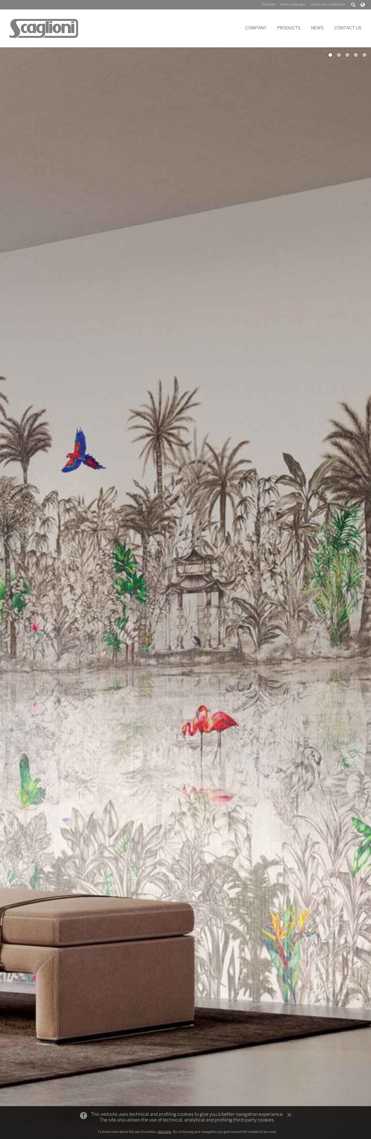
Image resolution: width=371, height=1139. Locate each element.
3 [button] (347, 55)
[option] (185, 593)
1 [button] (330, 55)
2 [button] (339, 55)
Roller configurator (293, 4)
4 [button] (356, 55)
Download (268, 4)
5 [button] (364, 55)
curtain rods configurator (328, 4)
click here (164, 1132)
